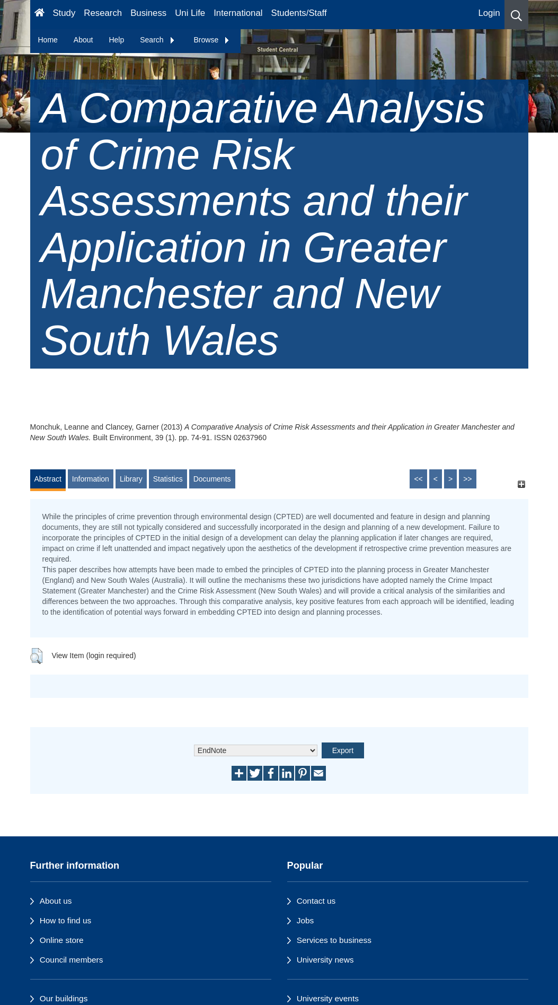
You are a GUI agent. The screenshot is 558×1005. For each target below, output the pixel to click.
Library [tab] (131, 479)
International (238, 13)
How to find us (66, 920)
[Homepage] (39, 14)
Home (48, 40)
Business (148, 13)
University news (325, 959)
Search (157, 40)
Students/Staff (299, 13)
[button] (516, 14)
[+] (522, 484)
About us (56, 900)
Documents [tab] (212, 479)
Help (116, 40)
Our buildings (64, 998)
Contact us (316, 900)
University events (328, 998)
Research (103, 13)
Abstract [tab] (47, 479)
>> (467, 479)
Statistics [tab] (168, 479)
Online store (62, 940)
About (83, 40)
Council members (71, 959)
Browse (212, 40)
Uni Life (190, 13)
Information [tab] (90, 479)
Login (489, 13)
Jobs (305, 920)
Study (63, 13)
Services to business (334, 940)
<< (418, 479)
